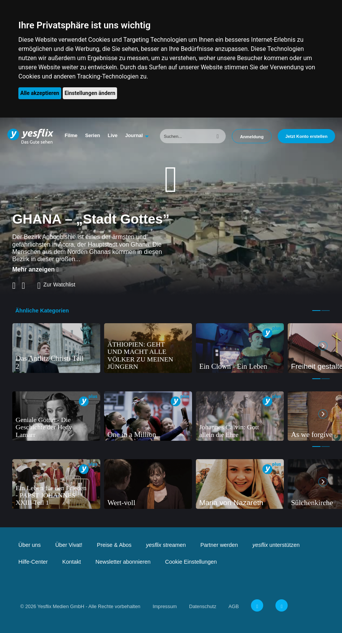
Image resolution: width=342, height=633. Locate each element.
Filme (71, 135)
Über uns (29, 545)
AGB (233, 606)
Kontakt (71, 562)
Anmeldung (252, 136)
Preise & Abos (114, 545)
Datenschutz (202, 606)
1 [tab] (316, 310)
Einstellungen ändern (90, 93)
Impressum (165, 606)
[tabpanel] (56, 348)
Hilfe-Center (33, 562)
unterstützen (276, 545)
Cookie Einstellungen (191, 562)
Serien (92, 135)
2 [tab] (325, 310)
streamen (166, 545)
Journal (134, 135)
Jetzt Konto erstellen (306, 136)
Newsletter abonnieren (123, 562)
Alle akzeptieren (39, 93)
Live (113, 135)
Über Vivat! (68, 545)
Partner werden (219, 545)
